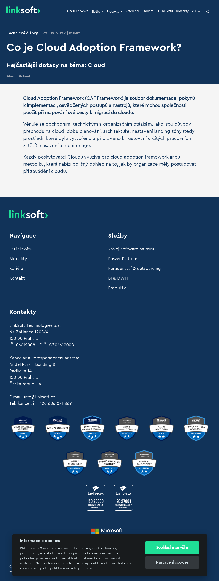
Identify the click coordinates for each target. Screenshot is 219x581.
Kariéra (148, 11)
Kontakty (182, 11)
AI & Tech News (77, 11)
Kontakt (17, 278)
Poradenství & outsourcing (134, 268)
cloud (25, 76)
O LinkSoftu (165, 11)
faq (11, 76)
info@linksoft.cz (39, 397)
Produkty (115, 11)
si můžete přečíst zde (79, 568)
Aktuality (18, 259)
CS (196, 11)
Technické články (22, 33)
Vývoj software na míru (131, 249)
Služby (97, 11)
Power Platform (123, 259)
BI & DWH (118, 278)
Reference (132, 11)
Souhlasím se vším (172, 547)
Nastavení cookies (172, 562)
